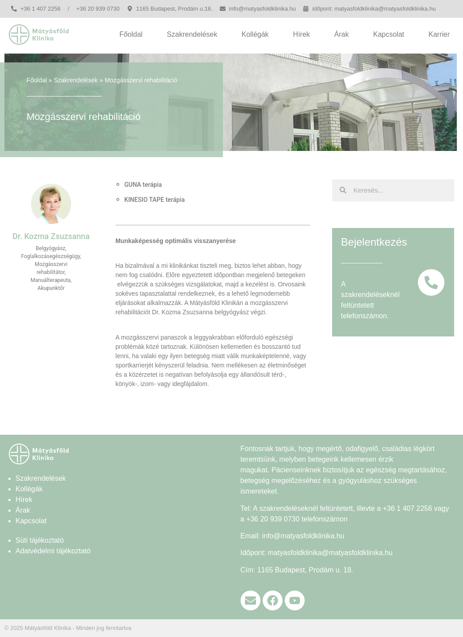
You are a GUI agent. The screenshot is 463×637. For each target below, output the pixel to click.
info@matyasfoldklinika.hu (303, 536)
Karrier (439, 34)
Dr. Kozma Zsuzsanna (182, 312)
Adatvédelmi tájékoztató (53, 551)
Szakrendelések (192, 34)
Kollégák (254, 34)
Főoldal (130, 34)
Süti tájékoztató (39, 540)
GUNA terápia (143, 184)
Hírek (301, 34)
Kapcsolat (388, 34)
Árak (341, 34)
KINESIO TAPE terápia (154, 199)
